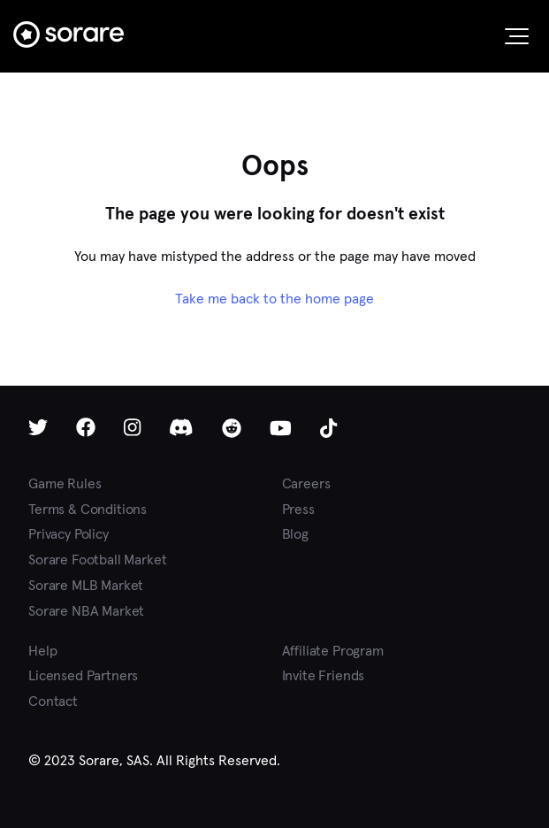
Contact (53, 701)
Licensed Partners (83, 675)
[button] (517, 36)
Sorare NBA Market (86, 611)
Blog (295, 534)
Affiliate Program (333, 650)
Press (298, 509)
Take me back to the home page (274, 298)
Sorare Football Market (97, 559)
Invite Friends (323, 675)
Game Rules (64, 483)
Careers (306, 483)
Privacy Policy (68, 534)
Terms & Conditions (87, 509)
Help (42, 650)
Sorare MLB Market (85, 585)
